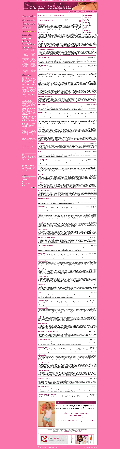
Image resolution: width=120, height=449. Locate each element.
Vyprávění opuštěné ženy (44, 65)
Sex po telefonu (29, 16)
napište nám (40, 446)
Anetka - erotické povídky (47, 0)
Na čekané (40, 151)
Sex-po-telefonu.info (91, 447)
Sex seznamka (29, 20)
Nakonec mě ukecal (43, 261)
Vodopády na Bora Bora (44, 362)
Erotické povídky (29, 24)
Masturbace (32, 64)
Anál (33, 49)
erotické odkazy (56, 446)
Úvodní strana (87, 17)
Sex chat (29, 28)
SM (33, 69)
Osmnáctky (25, 67)
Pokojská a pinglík (43, 120)
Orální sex (25, 66)
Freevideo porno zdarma (61, 0)
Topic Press (60, 431)
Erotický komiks (25, 58)
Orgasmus (33, 66)
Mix (85, 27)
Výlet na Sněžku (42, 355)
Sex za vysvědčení (42, 104)
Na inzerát (40, 182)
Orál (85, 28)
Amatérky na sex (26, 130)
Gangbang (33, 59)
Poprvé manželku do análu (45, 96)
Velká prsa (33, 71)
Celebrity (25, 54)
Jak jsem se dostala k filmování (46, 49)
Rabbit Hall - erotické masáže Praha (29, 85)
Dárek (39, 214)
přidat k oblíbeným (93, 446)
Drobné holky (25, 56)
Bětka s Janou (41, 175)
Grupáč (86, 22)
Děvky (32, 54)
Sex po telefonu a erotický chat (29, 116)
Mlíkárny (40, 222)
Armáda (25, 50)
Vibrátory (37, 0)
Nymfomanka (33, 65)
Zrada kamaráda (42, 323)
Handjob (86, 23)
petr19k (95, 104)
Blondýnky (33, 52)
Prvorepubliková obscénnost (45, 245)
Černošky (33, 56)
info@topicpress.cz (68, 431)
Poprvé (86, 30)
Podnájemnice (41, 135)
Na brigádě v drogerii (43, 190)
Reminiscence (41, 206)
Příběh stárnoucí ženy (43, 41)
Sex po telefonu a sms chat (28, 123)
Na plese (40, 81)
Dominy (33, 55)
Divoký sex (25, 55)
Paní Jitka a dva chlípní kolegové (46, 237)
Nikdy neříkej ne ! (42, 128)
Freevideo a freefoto (27, 101)
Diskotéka (40, 88)
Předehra (33, 67)
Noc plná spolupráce (43, 315)
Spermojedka (41, 253)
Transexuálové (33, 70)
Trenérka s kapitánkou (44, 378)
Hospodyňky (25, 61)
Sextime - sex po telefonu (75, 0)
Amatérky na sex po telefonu (29, 108)
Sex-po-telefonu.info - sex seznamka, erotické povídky (47, 6)
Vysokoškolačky (25, 72)
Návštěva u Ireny (42, 159)
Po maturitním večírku (44, 32)
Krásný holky (33, 61)
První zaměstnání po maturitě (46, 73)
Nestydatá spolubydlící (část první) (47, 394)
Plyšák (39, 292)
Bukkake (33, 53)
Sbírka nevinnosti (42, 229)
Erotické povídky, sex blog (28, 94)
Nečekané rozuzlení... (43, 386)
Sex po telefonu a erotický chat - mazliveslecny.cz (29, 164)
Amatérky (25, 49)
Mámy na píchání (25, 64)
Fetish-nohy (25, 59)
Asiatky (32, 50)
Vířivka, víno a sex (43, 276)
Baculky (25, 52)
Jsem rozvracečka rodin (44, 339)
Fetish (33, 58)
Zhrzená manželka (43, 308)
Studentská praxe (42, 112)
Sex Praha (24, 77)
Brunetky (25, 53)
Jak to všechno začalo (43, 57)
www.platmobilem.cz (76, 431)
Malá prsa (33, 63)
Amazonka (41, 143)
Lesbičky (25, 63)
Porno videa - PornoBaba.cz (28, 138)
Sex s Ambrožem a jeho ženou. (46, 198)
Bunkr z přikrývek (43, 268)
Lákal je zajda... (42, 167)
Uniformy (26, 71)
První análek (41, 24)
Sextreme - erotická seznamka (89, 0)
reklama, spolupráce (48, 446)
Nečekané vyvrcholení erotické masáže (48, 331)
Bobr (95, 355)
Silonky (25, 69)
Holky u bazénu (32, 60)
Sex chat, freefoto (26, 146)
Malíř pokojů (41, 284)
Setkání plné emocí (43, 347)
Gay (25, 60)
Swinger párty (25, 70)
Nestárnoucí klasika (43, 300)
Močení (25, 65)
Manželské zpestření (43, 370)
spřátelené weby (64, 446)
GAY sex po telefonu (29, 32)
